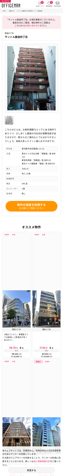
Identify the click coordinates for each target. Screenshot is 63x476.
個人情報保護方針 (42, 461)
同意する (31, 470)
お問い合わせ (31, 25)
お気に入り (40, 4)
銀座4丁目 (12, 11)
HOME (4, 11)
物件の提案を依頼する (31, 206)
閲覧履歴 (49, 4)
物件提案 (57, 4)
